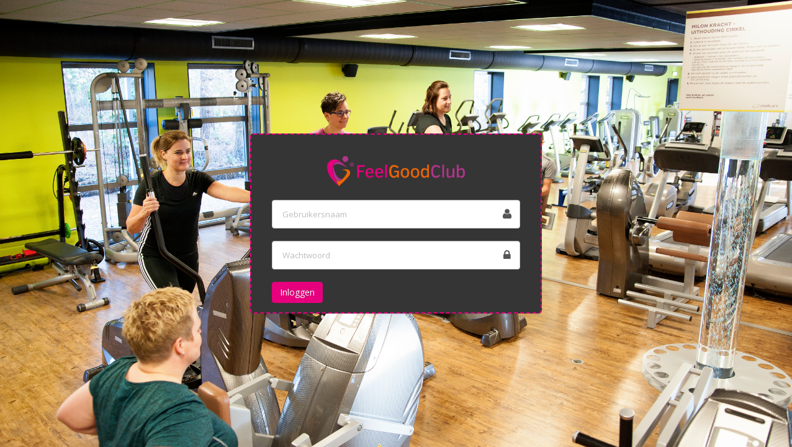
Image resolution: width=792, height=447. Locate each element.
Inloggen (297, 292)
